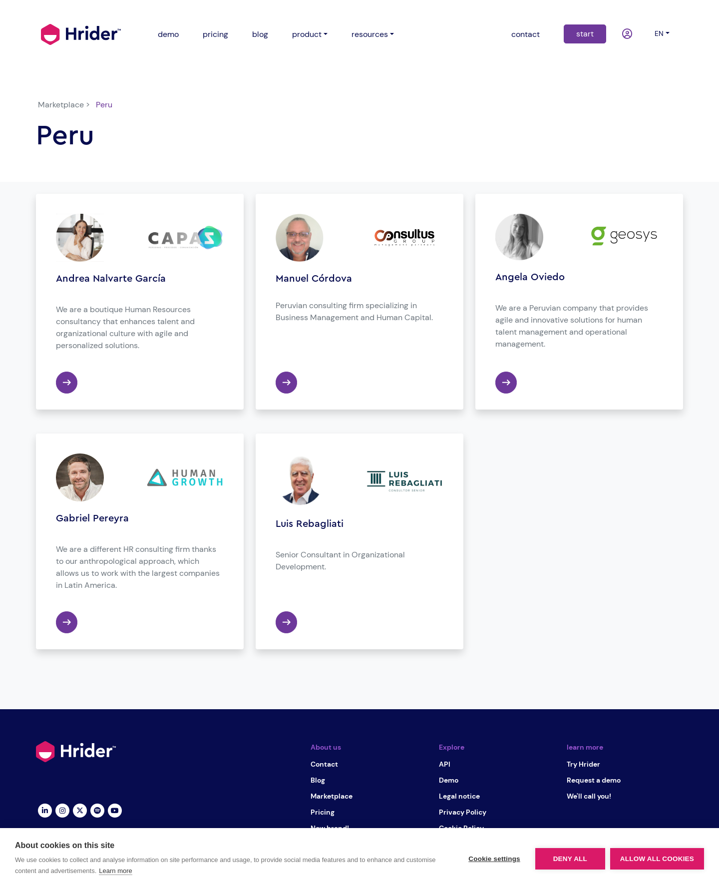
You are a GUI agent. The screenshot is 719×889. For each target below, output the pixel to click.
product (307, 34)
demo (168, 34)
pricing (215, 34)
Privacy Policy (462, 812)
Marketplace (332, 796)
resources (370, 34)
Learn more (115, 871)
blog (260, 34)
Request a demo (594, 780)
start (585, 33)
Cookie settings (494, 859)
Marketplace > (64, 104)
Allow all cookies (657, 859)
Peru (104, 104)
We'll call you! (589, 796)
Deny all (570, 859)
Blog (318, 780)
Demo (448, 780)
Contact (324, 764)
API (444, 764)
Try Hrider (583, 764)
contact (525, 34)
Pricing (323, 812)
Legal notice (459, 796)
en (659, 33)
